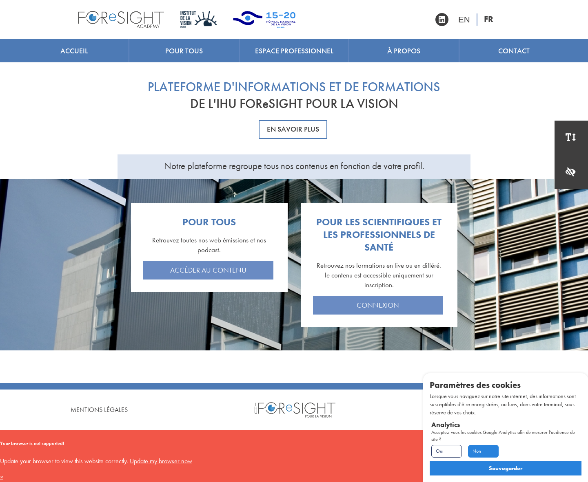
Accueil (74, 50)
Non (477, 451)
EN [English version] (464, 19)
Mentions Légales (99, 409)
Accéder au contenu (208, 270)
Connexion (378, 305)
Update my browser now (161, 461)
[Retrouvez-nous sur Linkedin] (441, 19)
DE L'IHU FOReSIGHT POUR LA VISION (294, 103)
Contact (514, 50)
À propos (403, 50)
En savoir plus (293, 129)
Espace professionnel (294, 50)
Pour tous (184, 50)
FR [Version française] (488, 19)
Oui (440, 451)
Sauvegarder (505, 468)
